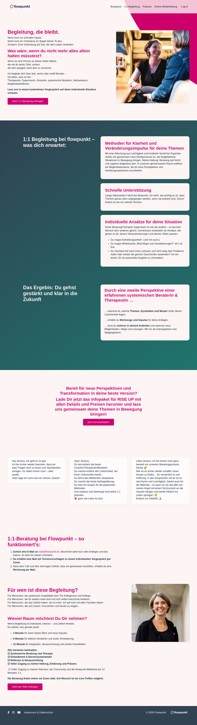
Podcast (146, 6)
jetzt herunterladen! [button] (98, 426)
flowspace (115, 6)
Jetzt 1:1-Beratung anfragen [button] (28, 101)
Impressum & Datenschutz (38, 718)
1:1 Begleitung (131, 6)
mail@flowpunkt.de (49, 556)
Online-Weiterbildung (165, 6)
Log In (184, 6)
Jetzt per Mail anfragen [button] (25, 692)
